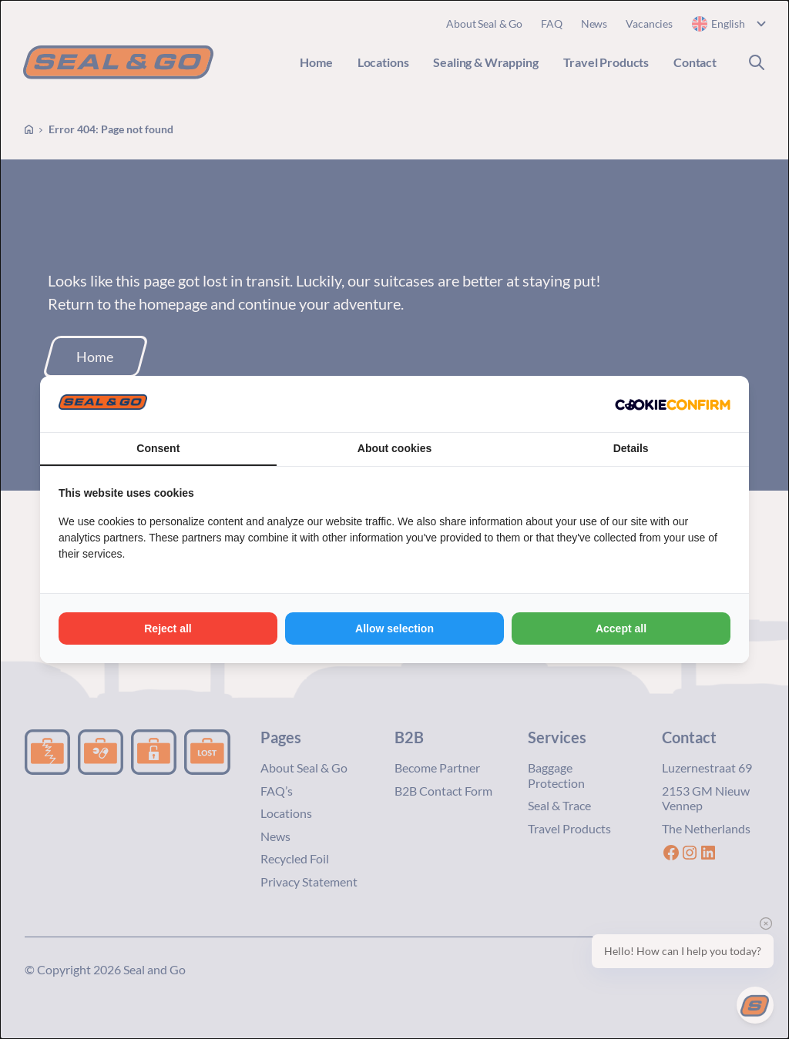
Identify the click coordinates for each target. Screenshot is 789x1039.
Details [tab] (631, 448)
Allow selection (394, 628)
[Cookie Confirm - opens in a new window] (672, 404)
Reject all (167, 628)
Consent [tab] (158, 448)
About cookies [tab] (394, 448)
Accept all (621, 628)
